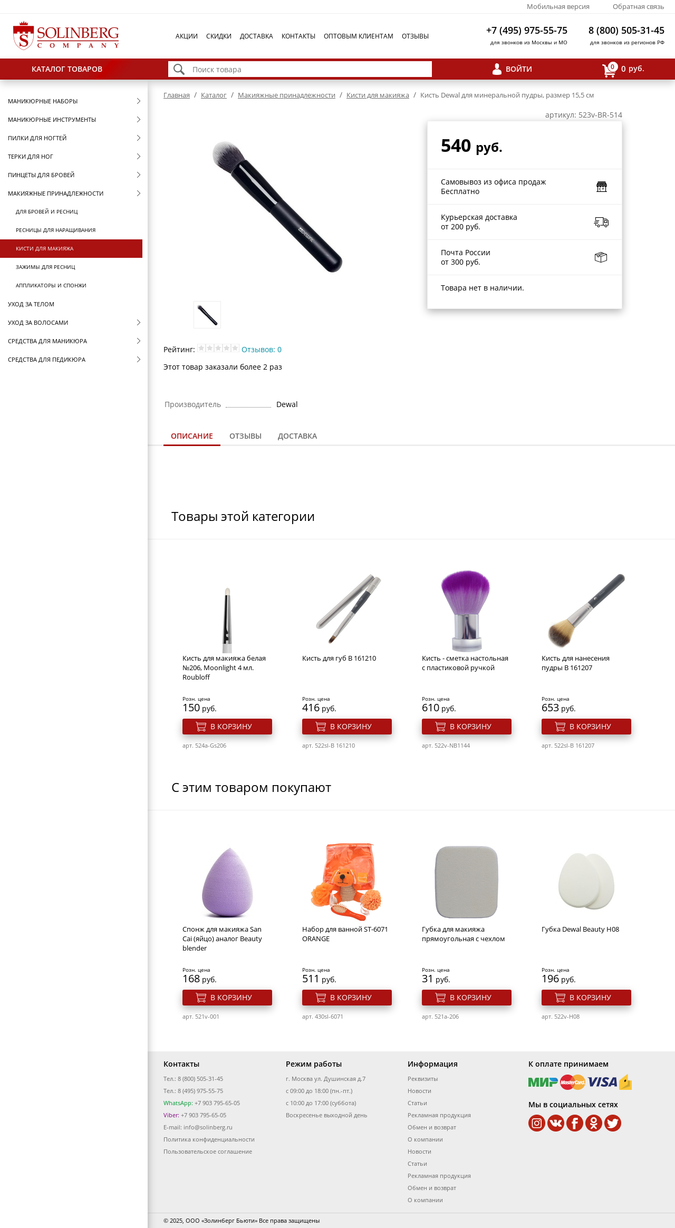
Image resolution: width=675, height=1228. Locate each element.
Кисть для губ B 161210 (339, 658)
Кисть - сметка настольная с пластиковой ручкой (465, 662)
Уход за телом (31, 304)
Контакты (298, 36)
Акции (187, 36)
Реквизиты (423, 1078)
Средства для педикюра (46, 359)
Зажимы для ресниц (45, 266)
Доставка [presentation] (297, 436)
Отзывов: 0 (262, 349)
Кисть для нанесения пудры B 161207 (576, 662)
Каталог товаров (67, 69)
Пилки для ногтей (37, 138)
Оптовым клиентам (358, 36)
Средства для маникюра (47, 341)
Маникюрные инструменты (52, 119)
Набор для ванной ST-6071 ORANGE (345, 933)
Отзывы (415, 36)
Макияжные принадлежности (55, 193)
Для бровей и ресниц (47, 211)
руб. (623, 69)
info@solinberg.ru (208, 1127)
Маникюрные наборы (43, 101)
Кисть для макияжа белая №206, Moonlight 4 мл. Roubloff (224, 667)
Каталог (214, 95)
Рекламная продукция (439, 1115)
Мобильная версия (558, 6)
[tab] (191, 437)
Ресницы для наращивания (55, 230)
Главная (176, 95)
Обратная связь (638, 6)
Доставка (256, 36)
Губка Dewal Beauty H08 (580, 929)
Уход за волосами (38, 322)
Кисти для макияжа (44, 248)
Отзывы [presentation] (245, 436)
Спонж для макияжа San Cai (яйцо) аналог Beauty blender (222, 938)
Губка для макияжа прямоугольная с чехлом (463, 933)
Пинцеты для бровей (41, 175)
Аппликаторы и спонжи (51, 285)
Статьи (417, 1103)
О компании (425, 1139)
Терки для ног (30, 156)
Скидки (219, 36)
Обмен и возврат (432, 1127)
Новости (419, 1091)
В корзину (231, 726)
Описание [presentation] (192, 436)
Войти (519, 69)
